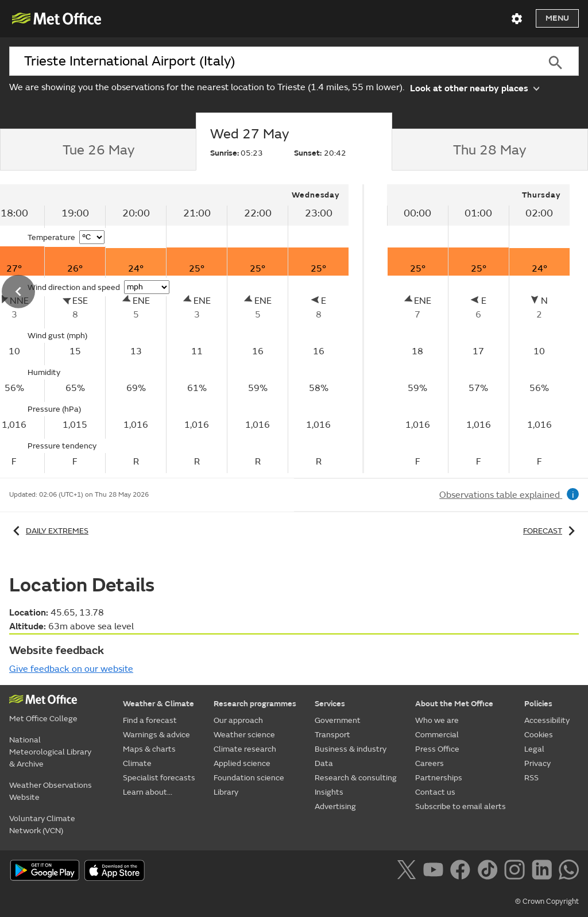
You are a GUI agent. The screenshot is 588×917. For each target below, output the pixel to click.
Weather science (244, 735)
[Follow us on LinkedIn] (544, 872)
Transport (332, 735)
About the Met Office (454, 704)
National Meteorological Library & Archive (50, 752)
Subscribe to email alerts (460, 806)
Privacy (537, 763)
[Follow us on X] (408, 872)
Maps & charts (149, 749)
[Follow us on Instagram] (516, 872)
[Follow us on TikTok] (489, 872)
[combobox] (270, 61)
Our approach (238, 720)
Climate (137, 763)
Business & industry (350, 749)
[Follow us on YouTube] (435, 872)
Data (324, 763)
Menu (557, 18)
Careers (429, 763)
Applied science (242, 763)
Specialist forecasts (159, 778)
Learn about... (147, 792)
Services (330, 704)
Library (226, 792)
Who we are (437, 720)
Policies (538, 704)
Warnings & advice (156, 735)
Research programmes (255, 704)
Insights (329, 792)
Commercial (437, 735)
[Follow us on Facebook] (462, 872)
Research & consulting (356, 778)
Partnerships (438, 778)
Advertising (335, 806)
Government (338, 720)
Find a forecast (150, 720)
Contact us (435, 792)
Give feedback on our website (71, 669)
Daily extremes (48, 530)
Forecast (551, 530)
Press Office (437, 749)
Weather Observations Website (50, 791)
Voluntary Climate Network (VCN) (42, 824)
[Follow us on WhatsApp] (569, 872)
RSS (531, 778)
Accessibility (547, 720)
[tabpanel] (478, 328)
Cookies (538, 735)
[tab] (98, 150)
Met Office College (43, 718)
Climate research (245, 749)
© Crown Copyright (547, 901)
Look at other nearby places (474, 87)
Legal (534, 749)
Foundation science (249, 778)
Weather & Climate (158, 704)
